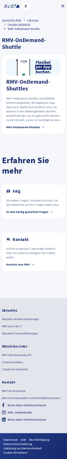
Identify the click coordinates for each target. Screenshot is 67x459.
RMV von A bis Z (12, 326)
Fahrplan (33, 20)
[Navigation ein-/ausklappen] (63, 6)
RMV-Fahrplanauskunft (16, 355)
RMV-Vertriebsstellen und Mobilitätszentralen (31, 398)
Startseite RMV (11, 20)
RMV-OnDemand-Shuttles (25, 127)
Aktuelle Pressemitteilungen (20, 333)
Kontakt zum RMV (20, 264)
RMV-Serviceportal (14, 391)
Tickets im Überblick (15, 369)
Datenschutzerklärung (17, 444)
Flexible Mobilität (19, 24)
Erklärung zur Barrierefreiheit (22, 448)
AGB (23, 439)
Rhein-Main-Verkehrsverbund (27, 405)
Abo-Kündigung (39, 439)
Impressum (10, 439)
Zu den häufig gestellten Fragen (29, 212)
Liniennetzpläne (12, 362)
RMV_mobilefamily (20, 412)
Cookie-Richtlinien (15, 452)
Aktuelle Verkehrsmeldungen (20, 319)
